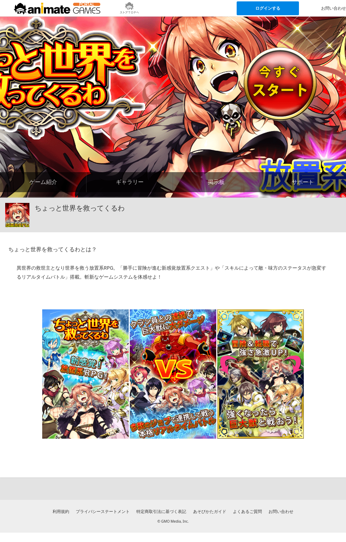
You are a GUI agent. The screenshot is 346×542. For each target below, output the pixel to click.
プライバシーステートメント (103, 511)
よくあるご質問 (247, 511)
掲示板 (216, 182)
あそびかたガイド (209, 511)
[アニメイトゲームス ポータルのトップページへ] (57, 8)
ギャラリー (130, 182)
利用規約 (61, 511)
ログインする (267, 8)
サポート (303, 182)
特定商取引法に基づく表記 (161, 511)
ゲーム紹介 (43, 182)
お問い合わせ (280, 511)
